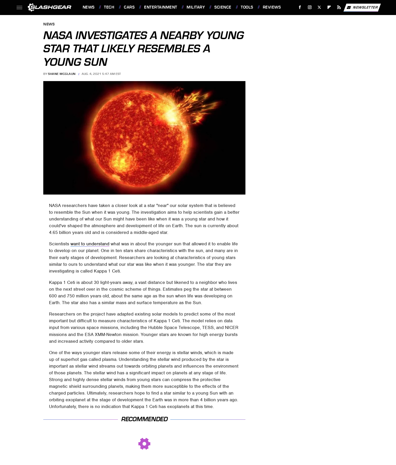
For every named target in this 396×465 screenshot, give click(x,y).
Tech (109, 7)
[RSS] (339, 7)
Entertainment (160, 7)
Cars (129, 7)
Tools (247, 7)
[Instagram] (309, 7)
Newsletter (362, 7)
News (89, 7)
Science (222, 7)
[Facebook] (299, 7)
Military (196, 7)
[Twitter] (319, 7)
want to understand (89, 244)
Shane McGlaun (62, 74)
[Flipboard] (329, 7)
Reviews (272, 7)
